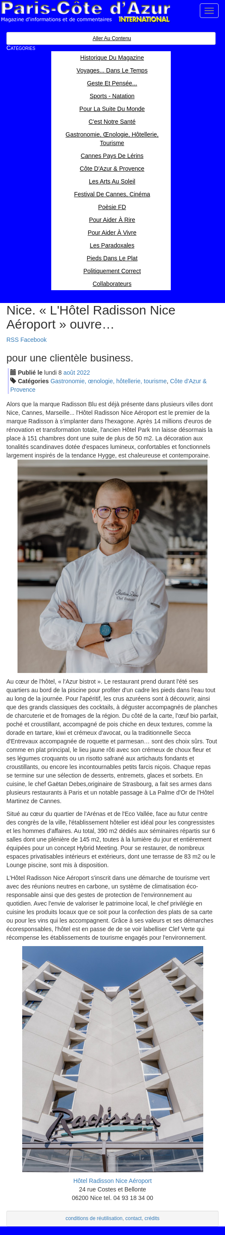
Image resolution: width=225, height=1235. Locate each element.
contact (134, 1218)
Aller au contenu (112, 38)
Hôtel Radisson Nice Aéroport (112, 1180)
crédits (152, 1218)
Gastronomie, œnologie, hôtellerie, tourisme (108, 381)
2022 (83, 372)
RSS (12, 339)
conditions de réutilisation (94, 1218)
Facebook (33, 339)
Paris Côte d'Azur (85, 11)
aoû (69, 372)
